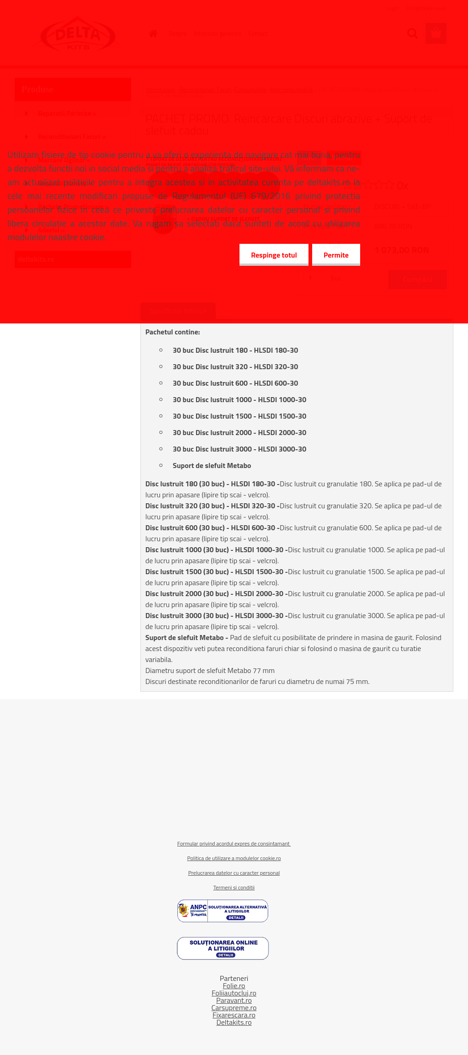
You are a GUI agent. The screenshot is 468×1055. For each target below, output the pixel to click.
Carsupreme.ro (234, 1007)
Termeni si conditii (234, 887)
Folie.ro (234, 985)
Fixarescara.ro (234, 1014)
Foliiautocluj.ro (234, 992)
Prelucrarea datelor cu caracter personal (234, 872)
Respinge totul (274, 254)
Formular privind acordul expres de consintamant (234, 843)
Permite (336, 254)
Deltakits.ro (233, 1022)
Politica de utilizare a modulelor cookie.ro (234, 858)
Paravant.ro (234, 1000)
